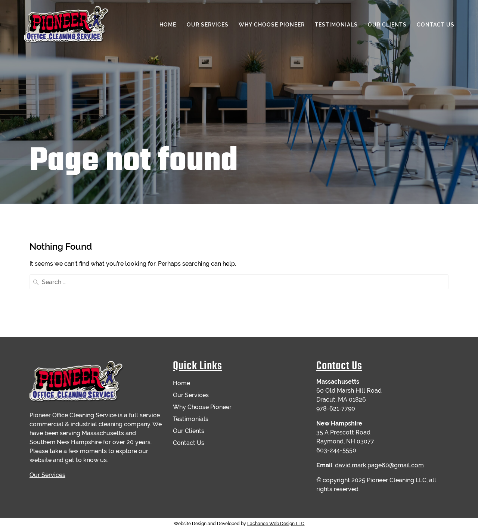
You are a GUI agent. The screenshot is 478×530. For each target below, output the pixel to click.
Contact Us (435, 25)
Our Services (208, 25)
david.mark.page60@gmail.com (379, 465)
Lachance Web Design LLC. (276, 523)
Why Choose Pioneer (272, 25)
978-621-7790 (335, 408)
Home (167, 25)
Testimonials (336, 25)
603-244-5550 (336, 450)
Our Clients (387, 25)
